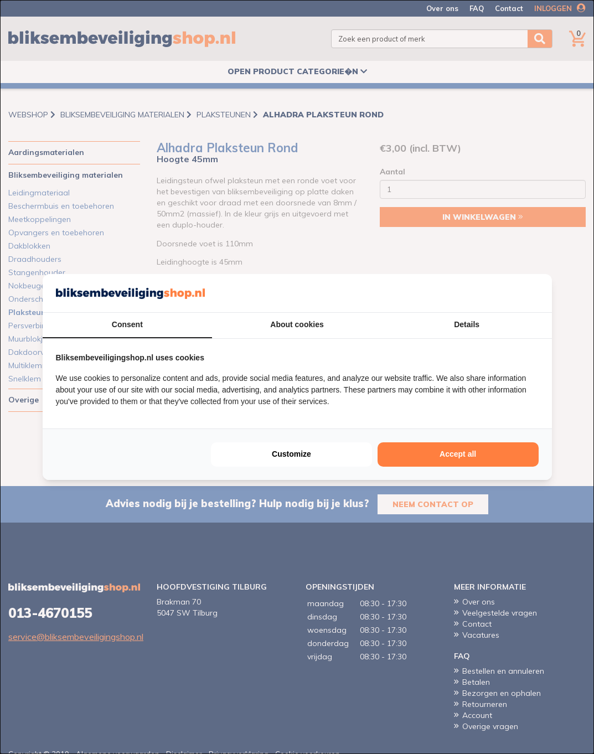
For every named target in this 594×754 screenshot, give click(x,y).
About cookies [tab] (296, 324)
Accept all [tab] (458, 454)
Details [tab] (466, 324)
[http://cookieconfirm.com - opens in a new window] (536, 293)
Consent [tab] (127, 324)
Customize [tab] (291, 454)
